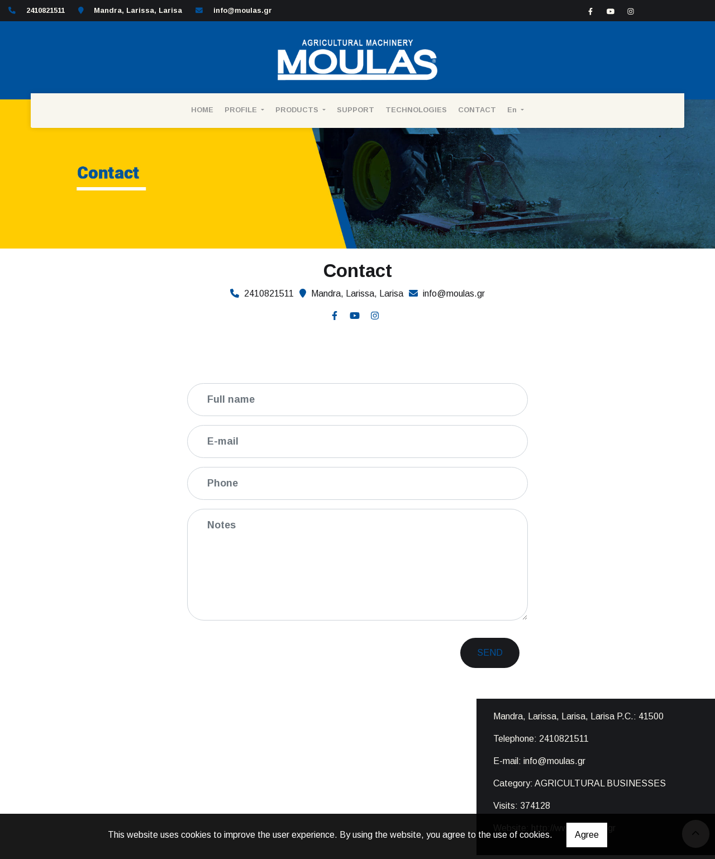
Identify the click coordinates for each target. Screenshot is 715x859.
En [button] (513, 110)
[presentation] (283, 651)
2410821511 (564, 738)
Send (490, 652)
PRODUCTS (298, 110)
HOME (202, 110)
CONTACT (477, 110)
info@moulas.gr (242, 10)
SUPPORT (355, 110)
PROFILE (242, 110)
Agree (587, 834)
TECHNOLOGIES (416, 110)
